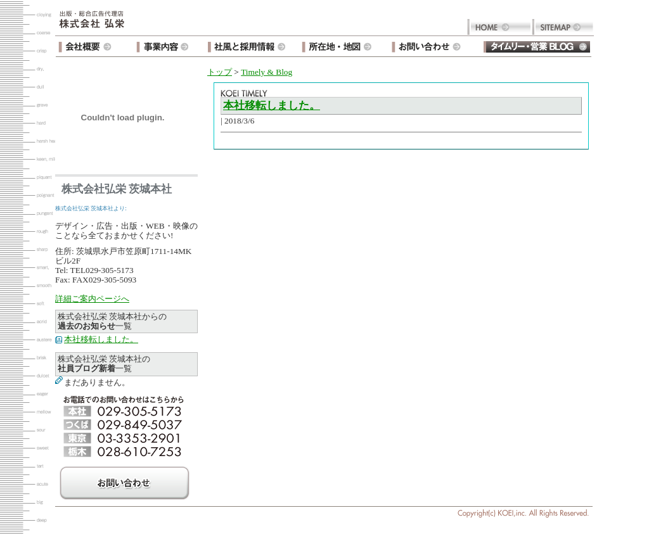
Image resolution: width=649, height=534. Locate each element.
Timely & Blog (266, 72)
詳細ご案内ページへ (92, 298)
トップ (219, 72)
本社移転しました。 (101, 339)
